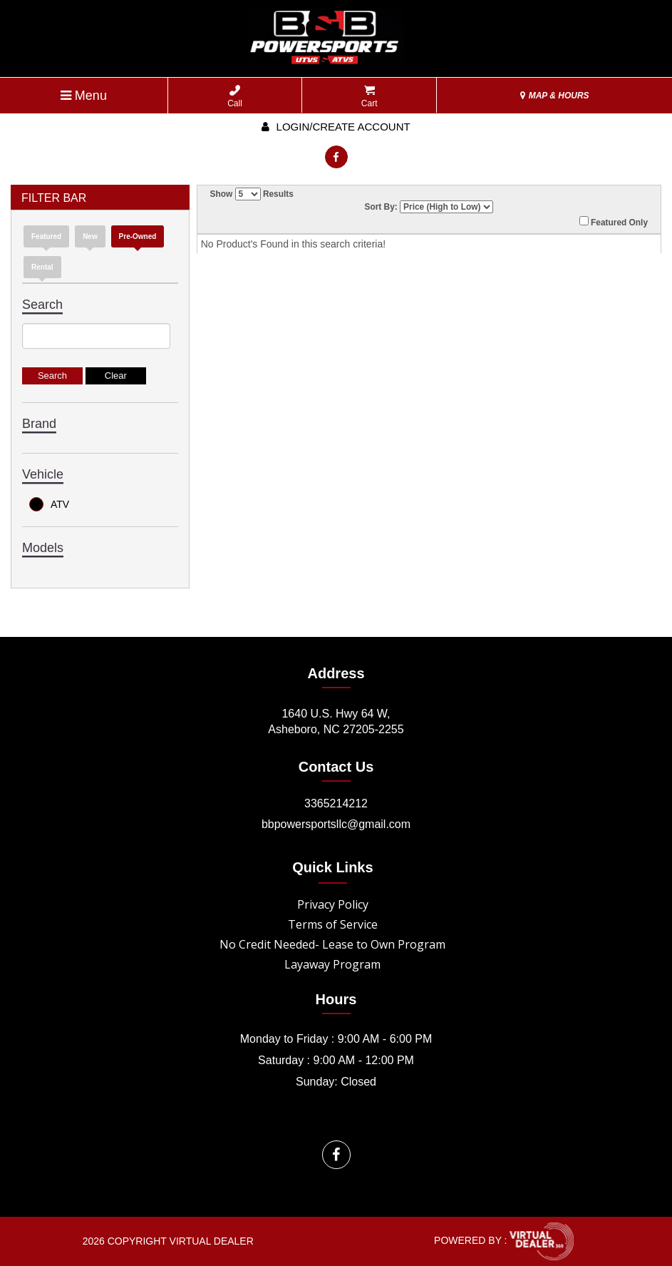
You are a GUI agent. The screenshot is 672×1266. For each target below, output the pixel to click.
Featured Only (613, 222)
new (90, 236)
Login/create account (336, 127)
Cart (369, 96)
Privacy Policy (332, 904)
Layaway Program (332, 964)
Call (234, 96)
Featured (46, 236)
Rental (42, 267)
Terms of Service (333, 924)
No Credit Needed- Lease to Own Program (332, 944)
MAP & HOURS (554, 96)
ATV (49, 504)
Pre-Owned (138, 236)
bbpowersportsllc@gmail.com (336, 824)
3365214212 (336, 803)
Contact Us (336, 767)
